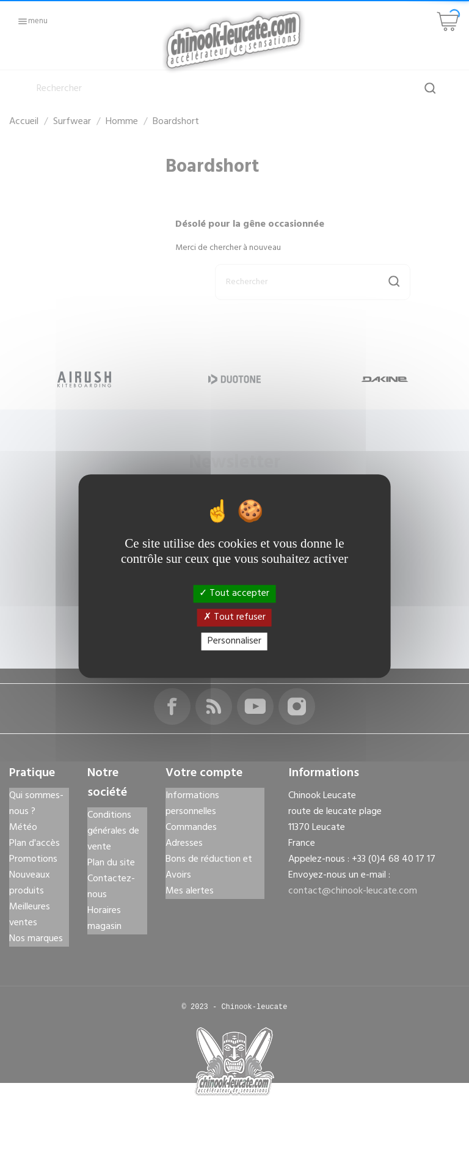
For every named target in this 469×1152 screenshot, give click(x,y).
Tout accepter (234, 593)
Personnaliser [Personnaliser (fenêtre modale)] (234, 641)
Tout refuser (234, 617)
